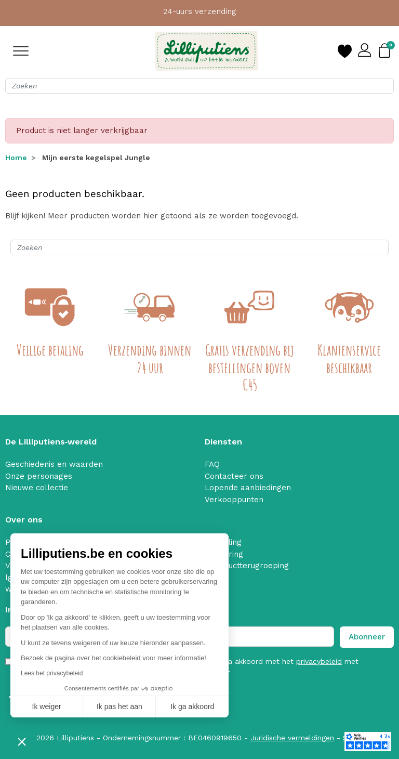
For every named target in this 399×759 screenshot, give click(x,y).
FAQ (212, 464)
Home (16, 157)
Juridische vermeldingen (292, 738)
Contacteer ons (234, 476)
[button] (21, 741)
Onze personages (38, 476)
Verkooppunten (234, 499)
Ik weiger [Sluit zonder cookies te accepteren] (46, 706)
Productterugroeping (249, 565)
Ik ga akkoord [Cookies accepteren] (192, 706)
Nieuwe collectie (36, 487)
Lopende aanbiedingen (248, 487)
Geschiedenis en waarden (54, 464)
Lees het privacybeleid (52, 673)
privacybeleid (319, 661)
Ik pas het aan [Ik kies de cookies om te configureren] (119, 706)
